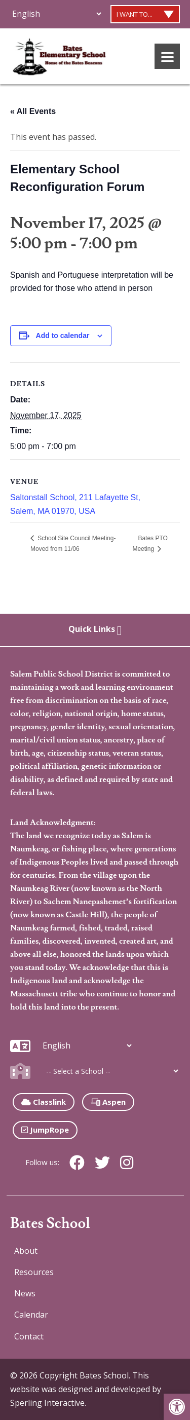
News (24, 1293)
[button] (177, 1407)
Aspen (108, 1102)
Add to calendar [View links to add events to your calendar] (63, 335)
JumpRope (45, 1130)
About (25, 1250)
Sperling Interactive (47, 1402)
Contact (29, 1336)
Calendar (31, 1314)
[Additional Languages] (56, 14)
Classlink (43, 1102)
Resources (34, 1272)
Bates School (50, 1223)
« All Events (33, 111)
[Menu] (167, 56)
